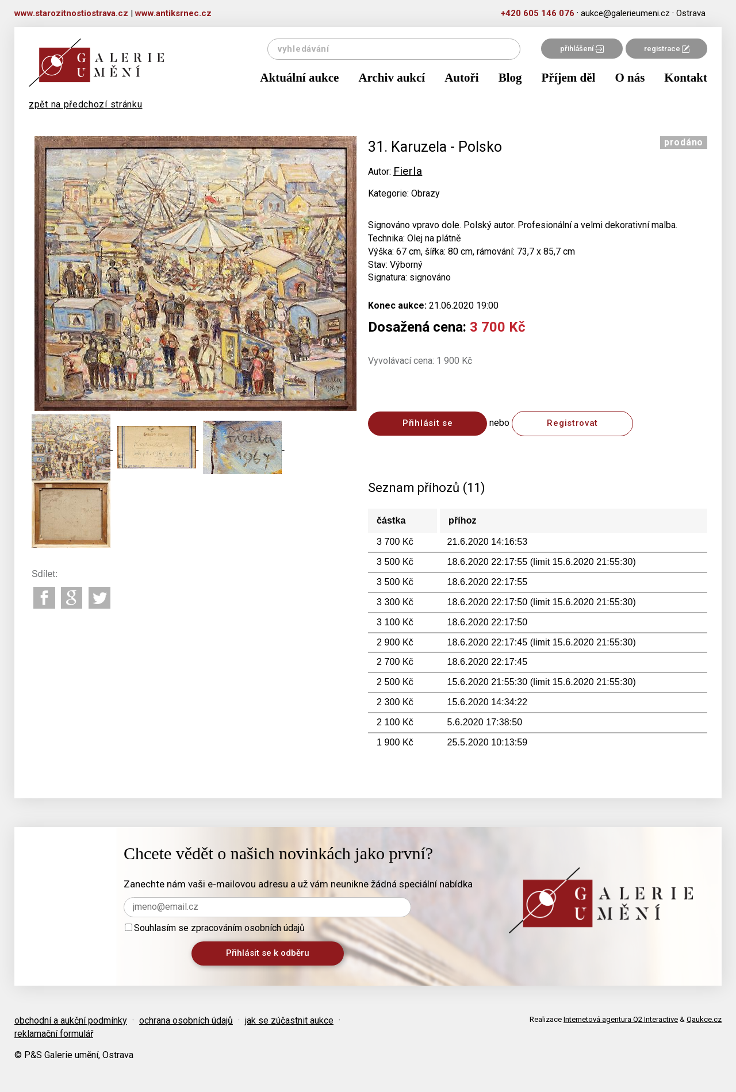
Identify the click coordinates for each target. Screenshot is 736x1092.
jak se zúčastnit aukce (289, 1020)
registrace (666, 48)
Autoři (461, 77)
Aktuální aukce (299, 77)
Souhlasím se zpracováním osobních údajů (215, 927)
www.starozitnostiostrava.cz (71, 13)
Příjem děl (569, 77)
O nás (630, 77)
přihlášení (582, 48)
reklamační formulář (53, 1033)
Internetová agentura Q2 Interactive (621, 1019)
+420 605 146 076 (537, 13)
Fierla (407, 171)
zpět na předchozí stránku (86, 104)
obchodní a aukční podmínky (70, 1020)
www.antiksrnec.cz (173, 13)
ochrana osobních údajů (186, 1020)
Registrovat (572, 423)
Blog (510, 77)
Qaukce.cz (704, 1019)
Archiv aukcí (391, 77)
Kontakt (685, 77)
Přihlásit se (427, 423)
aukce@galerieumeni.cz (625, 13)
